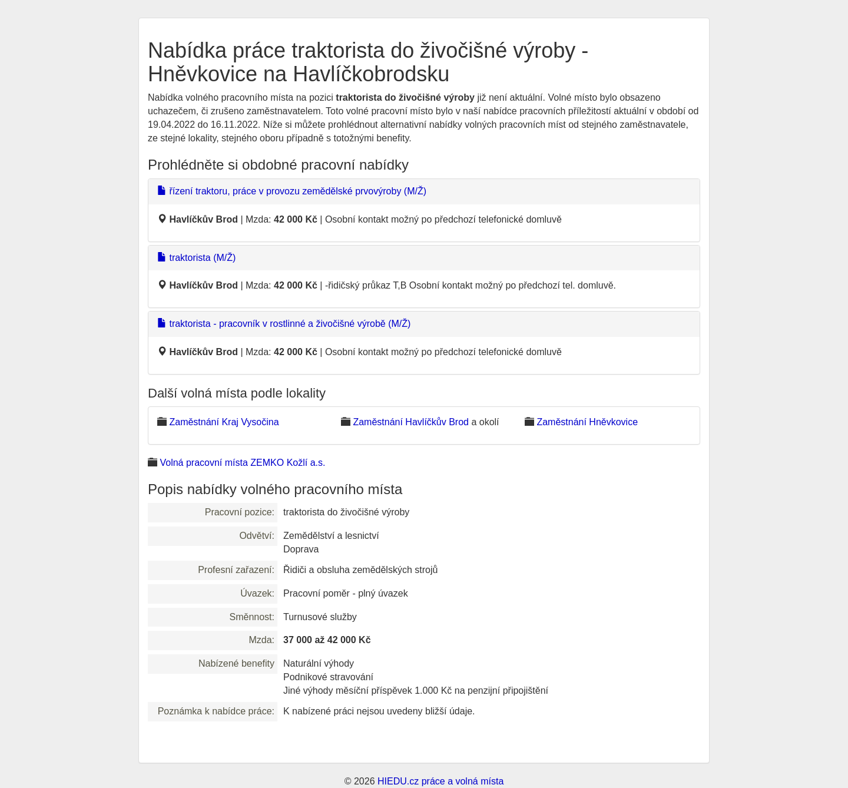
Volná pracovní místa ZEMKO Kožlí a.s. (242, 463)
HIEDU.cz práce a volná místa (440, 781)
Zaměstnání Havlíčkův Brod (411, 422)
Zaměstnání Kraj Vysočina (224, 422)
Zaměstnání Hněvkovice (587, 422)
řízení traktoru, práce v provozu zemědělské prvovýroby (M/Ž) (291, 191)
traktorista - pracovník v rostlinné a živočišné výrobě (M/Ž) (283, 324)
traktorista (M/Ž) (196, 258)
